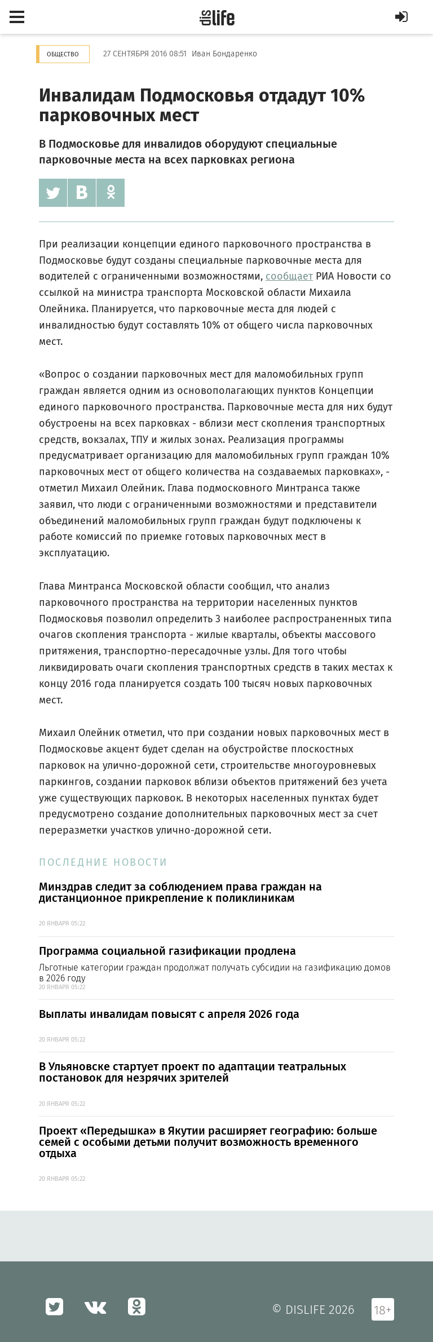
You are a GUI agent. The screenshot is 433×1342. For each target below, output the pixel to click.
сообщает (289, 276)
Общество (63, 54)
